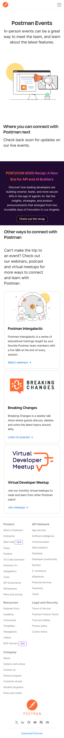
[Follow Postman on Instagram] (41, 722)
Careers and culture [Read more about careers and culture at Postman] (14, 664)
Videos (7, 637)
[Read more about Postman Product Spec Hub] (17, 542)
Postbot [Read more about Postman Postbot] (7, 553)
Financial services (42, 582)
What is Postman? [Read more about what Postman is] (13, 530)
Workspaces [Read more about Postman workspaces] (10, 588)
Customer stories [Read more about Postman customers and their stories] (12, 681)
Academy (8, 614)
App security (39, 530)
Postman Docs (11, 608)
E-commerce (39, 571)
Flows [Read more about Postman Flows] (6, 548)
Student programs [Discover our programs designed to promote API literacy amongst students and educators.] (13, 687)
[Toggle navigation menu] (58, 4)
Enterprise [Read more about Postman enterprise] (9, 536)
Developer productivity (44, 559)
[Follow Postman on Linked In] (22, 722)
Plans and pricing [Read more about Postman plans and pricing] (12, 594)
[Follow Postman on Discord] (47, 722)
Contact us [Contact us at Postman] (9, 669)
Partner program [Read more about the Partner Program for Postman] (12, 675)
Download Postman (32, 733)
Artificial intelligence (43, 536)
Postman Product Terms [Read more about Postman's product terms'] (45, 614)
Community (9, 620)
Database (37, 553)
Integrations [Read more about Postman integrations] (10, 571)
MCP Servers (15, 643)
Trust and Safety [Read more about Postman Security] (41, 620)
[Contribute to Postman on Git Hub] (28, 722)
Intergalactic (10, 631)
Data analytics (40, 547)
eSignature (38, 576)
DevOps (36, 565)
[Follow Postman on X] (16, 722)
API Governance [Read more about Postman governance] (12, 582)
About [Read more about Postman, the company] (6, 658)
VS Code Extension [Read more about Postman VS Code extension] (13, 559)
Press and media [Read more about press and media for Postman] (12, 693)
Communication (40, 541)
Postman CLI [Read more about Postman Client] (10, 565)
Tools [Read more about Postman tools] (6, 577)
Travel (35, 594)
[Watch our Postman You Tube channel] (35, 722)
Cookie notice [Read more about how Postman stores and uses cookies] (39, 631)
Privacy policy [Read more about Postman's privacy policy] (39, 625)
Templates (9, 625)
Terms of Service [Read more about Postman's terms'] (41, 608)
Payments (37, 588)
